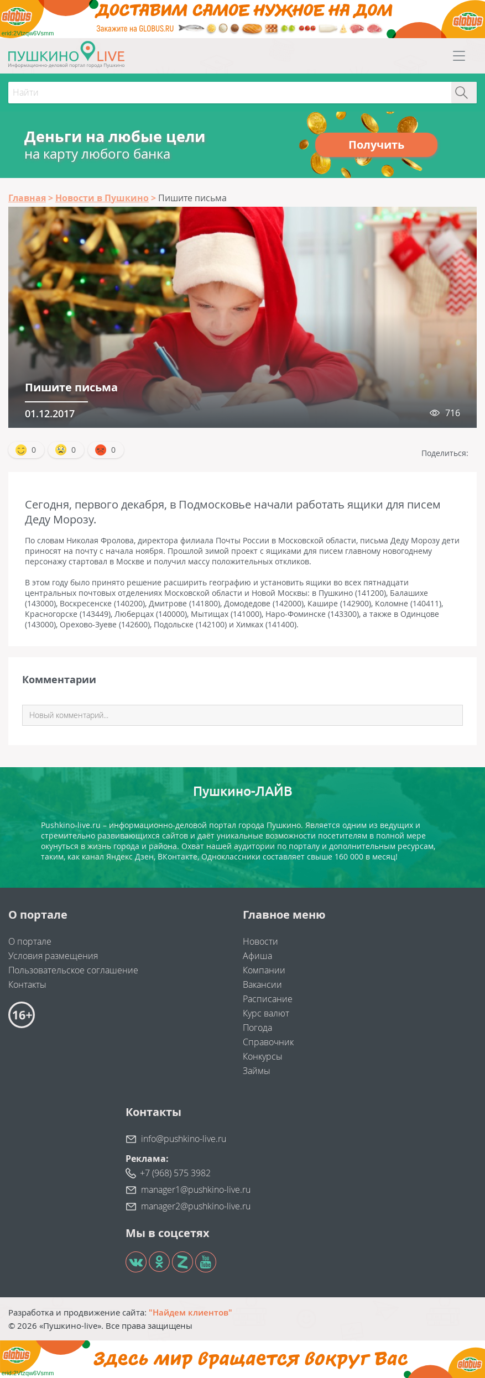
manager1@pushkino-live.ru (196, 1189)
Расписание (268, 999)
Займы (256, 1071)
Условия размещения (53, 956)
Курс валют (266, 1013)
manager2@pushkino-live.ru (196, 1206)
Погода (257, 1027)
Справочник (268, 1042)
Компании (264, 970)
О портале (29, 941)
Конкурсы (263, 1056)
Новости (260, 941)
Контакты (27, 984)
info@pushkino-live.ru (183, 1139)
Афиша (257, 956)
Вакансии (262, 984)
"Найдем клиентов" (190, 1312)
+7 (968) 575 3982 (175, 1173)
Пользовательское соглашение (73, 970)
